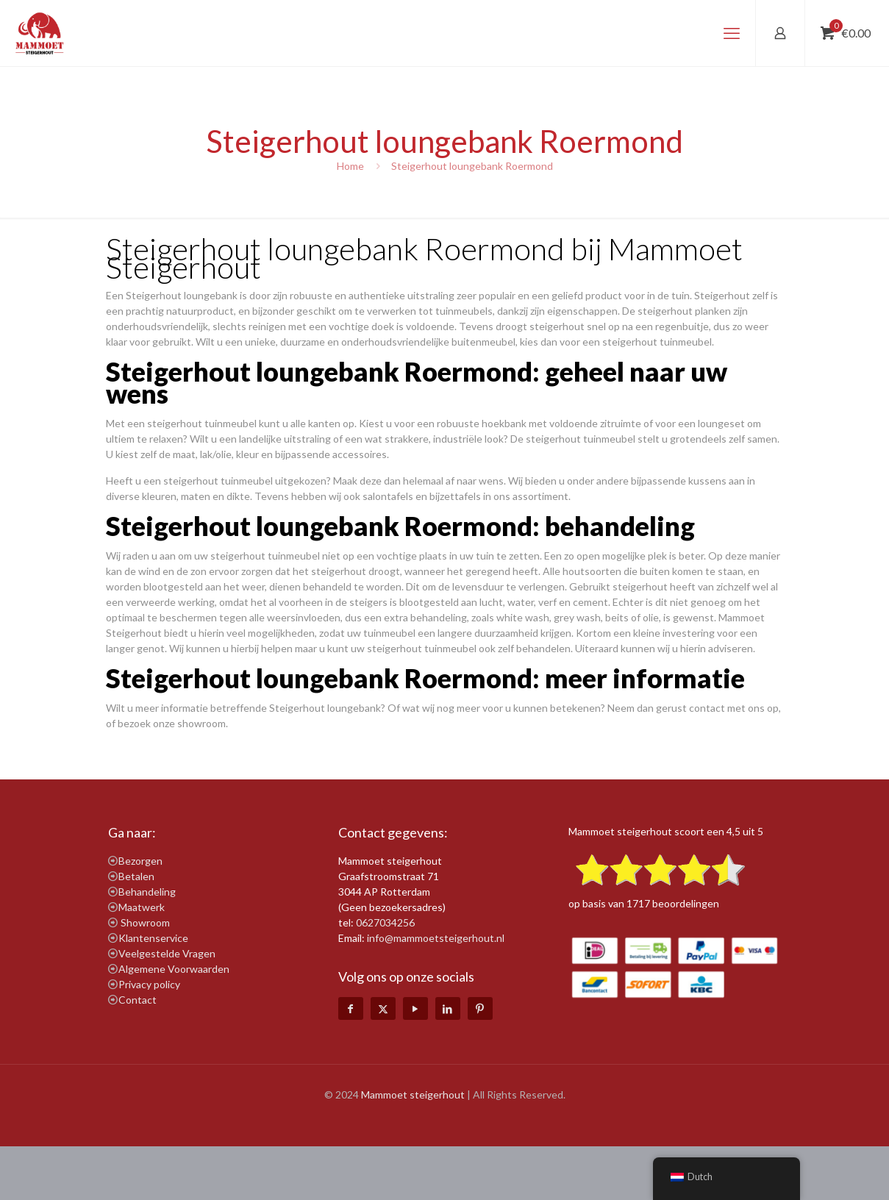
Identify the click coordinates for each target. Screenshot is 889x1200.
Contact (137, 999)
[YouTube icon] (415, 1008)
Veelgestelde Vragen (166, 953)
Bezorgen (140, 860)
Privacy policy (149, 984)
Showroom (145, 922)
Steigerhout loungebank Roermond (472, 166)
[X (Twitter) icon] (383, 1008)
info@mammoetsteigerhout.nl (435, 938)
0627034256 (385, 922)
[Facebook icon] (351, 1008)
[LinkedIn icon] (448, 1008)
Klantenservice (153, 938)
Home (350, 166)
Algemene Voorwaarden (173, 969)
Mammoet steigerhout (413, 1094)
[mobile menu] (731, 33)
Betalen (136, 876)
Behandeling (147, 891)
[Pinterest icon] (480, 1008)
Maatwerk (141, 907)
